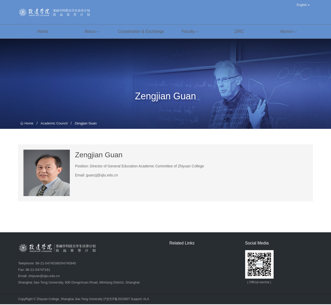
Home (26, 124)
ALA (146, 300)
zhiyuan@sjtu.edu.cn (44, 277)
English (303, 5)
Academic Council (54, 124)
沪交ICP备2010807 (116, 300)
